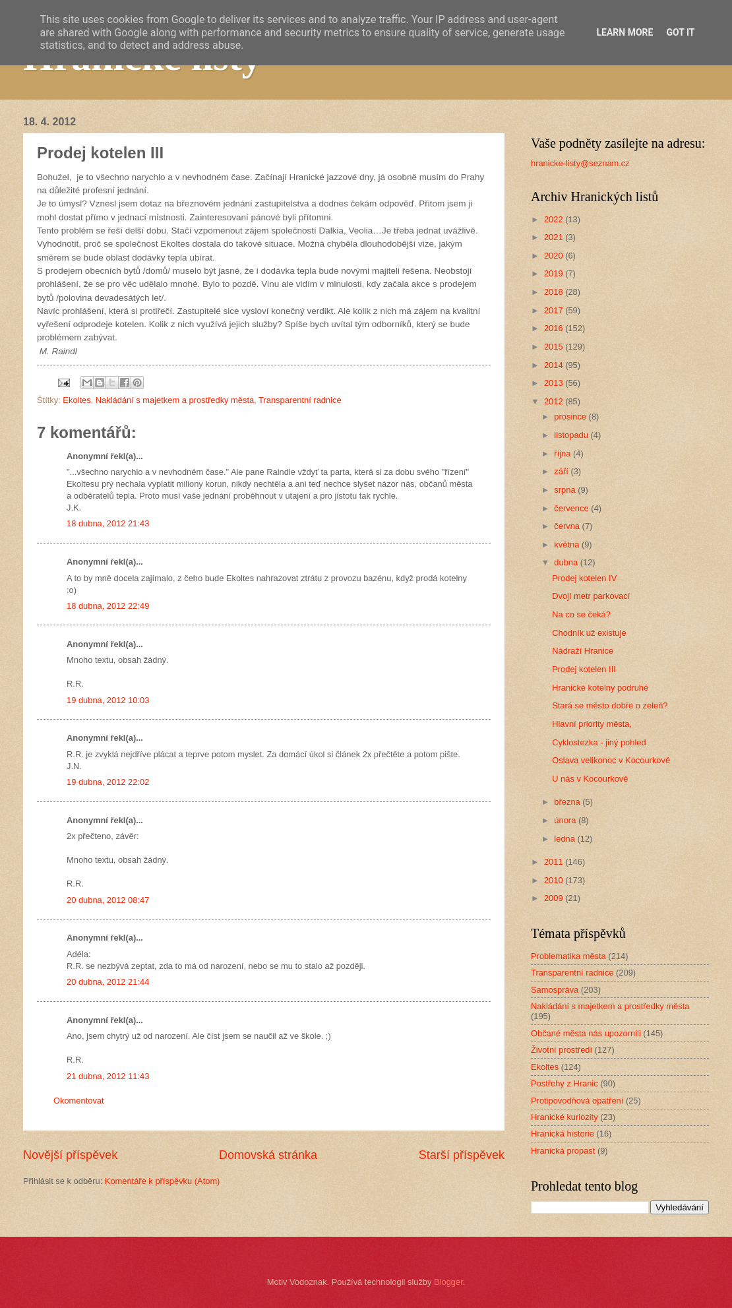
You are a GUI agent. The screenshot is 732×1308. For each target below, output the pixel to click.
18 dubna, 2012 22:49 (108, 606)
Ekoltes (76, 400)
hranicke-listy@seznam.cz (580, 163)
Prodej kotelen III (584, 669)
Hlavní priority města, (592, 724)
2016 (554, 328)
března (568, 802)
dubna (567, 562)
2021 (554, 237)
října (563, 453)
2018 (554, 292)
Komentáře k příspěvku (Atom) (162, 1181)
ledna (565, 839)
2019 (554, 273)
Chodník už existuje (589, 633)
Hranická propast (563, 1151)
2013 (554, 383)
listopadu (572, 435)
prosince (571, 416)
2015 (554, 347)
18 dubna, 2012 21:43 (108, 523)
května (568, 544)
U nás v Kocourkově (590, 779)
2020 (554, 256)
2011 (554, 862)
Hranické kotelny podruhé (600, 688)
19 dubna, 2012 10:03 (108, 700)
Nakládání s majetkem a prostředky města (175, 400)
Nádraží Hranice (582, 651)
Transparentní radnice (300, 400)
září (562, 471)
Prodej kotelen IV (584, 578)
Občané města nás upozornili (586, 1033)
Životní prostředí (561, 1050)
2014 (554, 365)
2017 (554, 310)
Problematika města (568, 956)
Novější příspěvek (70, 1155)
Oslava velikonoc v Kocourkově (611, 760)
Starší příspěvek (461, 1155)
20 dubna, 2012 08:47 (108, 900)
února (566, 820)
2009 (554, 898)
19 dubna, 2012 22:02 (108, 782)
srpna (566, 490)
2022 (554, 219)
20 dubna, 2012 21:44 (108, 982)
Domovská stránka (268, 1155)
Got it (680, 32)
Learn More (624, 32)
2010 (554, 880)
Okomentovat (78, 1101)
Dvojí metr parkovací (591, 596)
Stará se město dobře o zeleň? (609, 705)
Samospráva (554, 990)
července (572, 508)
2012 (554, 401)
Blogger (448, 1282)
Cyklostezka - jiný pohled (599, 742)
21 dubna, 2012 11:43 (108, 1076)
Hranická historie (562, 1133)
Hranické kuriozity (564, 1117)
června (568, 526)
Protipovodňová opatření (577, 1101)
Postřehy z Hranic (564, 1083)
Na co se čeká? (581, 614)
